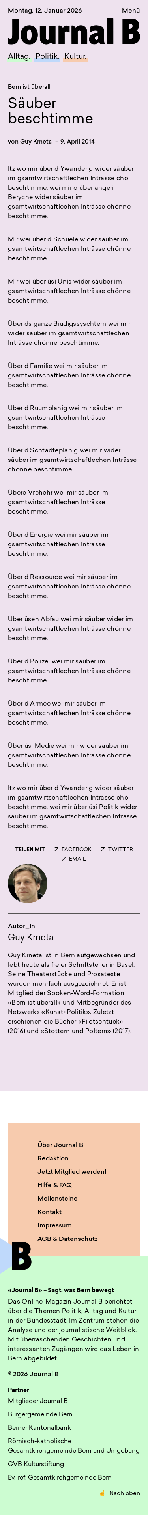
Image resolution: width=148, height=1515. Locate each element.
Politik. (47, 57)
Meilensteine (57, 1199)
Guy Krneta (36, 142)
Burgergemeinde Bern (40, 1415)
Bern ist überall (29, 87)
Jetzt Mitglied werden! (72, 1172)
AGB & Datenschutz (67, 1239)
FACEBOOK (73, 849)
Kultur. (75, 57)
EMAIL (74, 859)
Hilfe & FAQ (54, 1185)
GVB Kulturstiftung (36, 1464)
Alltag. (19, 57)
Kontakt (49, 1212)
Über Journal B (60, 1145)
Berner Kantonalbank (39, 1428)
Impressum (54, 1226)
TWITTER (117, 849)
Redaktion (53, 1159)
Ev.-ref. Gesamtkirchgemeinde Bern (60, 1478)
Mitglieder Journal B (38, 1401)
